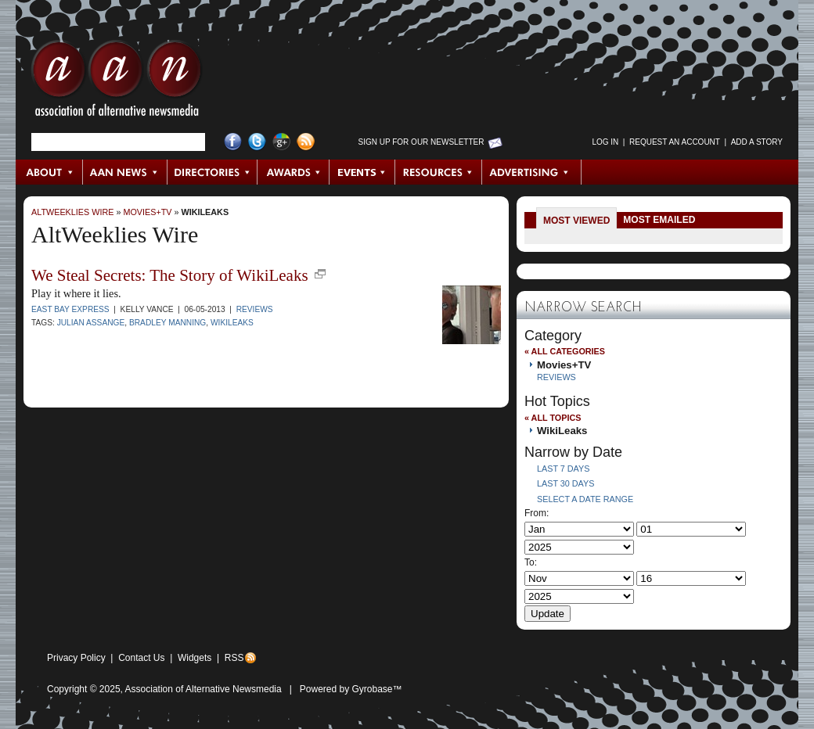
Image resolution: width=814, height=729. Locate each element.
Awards (294, 172)
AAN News (125, 172)
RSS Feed (306, 142)
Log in (605, 142)
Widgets (194, 657)
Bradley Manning (167, 322)
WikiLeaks (205, 212)
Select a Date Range (585, 499)
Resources (438, 172)
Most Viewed (576, 220)
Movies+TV (147, 212)
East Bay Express (70, 309)
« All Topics (552, 417)
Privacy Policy (76, 657)
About (50, 172)
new (320, 274)
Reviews (254, 309)
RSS (234, 657)
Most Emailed (659, 219)
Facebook (233, 142)
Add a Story (757, 142)
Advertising (531, 172)
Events (362, 172)
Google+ (281, 142)
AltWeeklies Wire (72, 212)
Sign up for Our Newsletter (421, 142)
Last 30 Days (565, 483)
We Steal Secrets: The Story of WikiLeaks (169, 275)
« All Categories (564, 351)
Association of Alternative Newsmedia (203, 689)
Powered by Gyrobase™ (351, 689)
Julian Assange (91, 322)
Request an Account (674, 142)
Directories (212, 172)
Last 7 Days (563, 468)
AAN (117, 82)
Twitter (257, 142)
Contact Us (141, 657)
